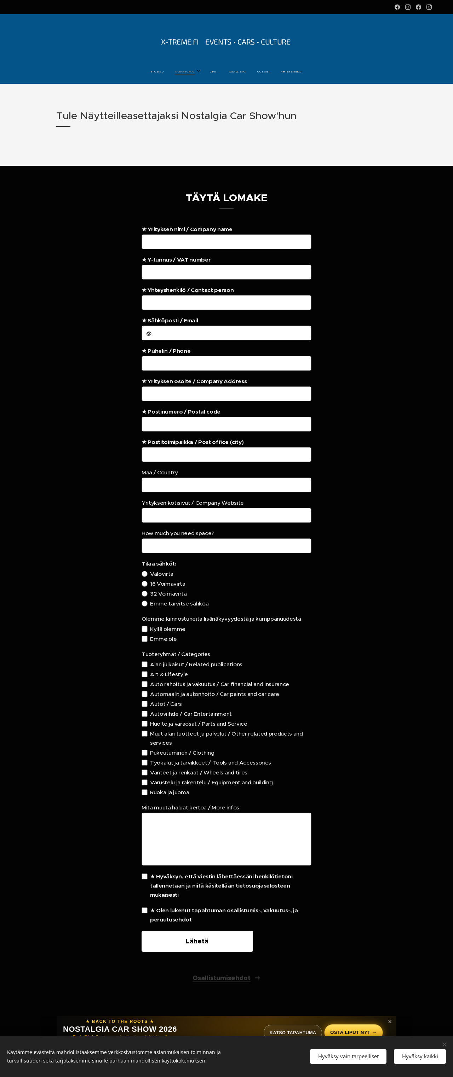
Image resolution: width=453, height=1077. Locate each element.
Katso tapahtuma (289, 1032)
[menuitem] (199, 71)
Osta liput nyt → (352, 1032)
